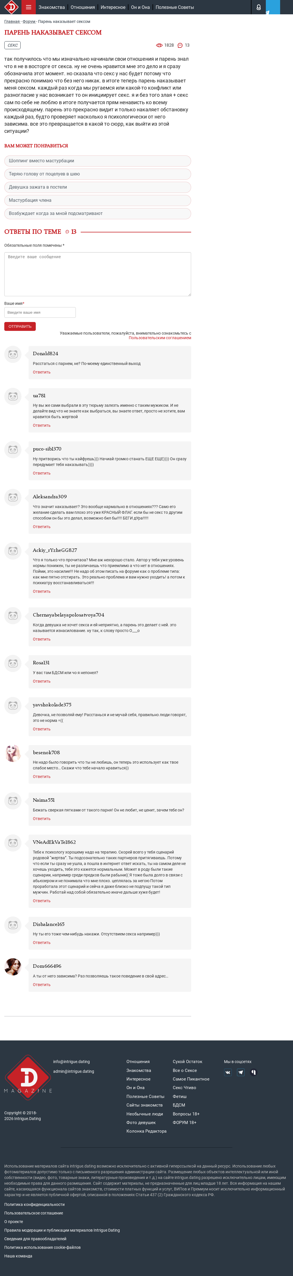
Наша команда (18, 1256)
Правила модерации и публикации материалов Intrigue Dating (62, 1230)
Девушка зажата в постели (38, 187)
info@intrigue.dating (71, 1061)
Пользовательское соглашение (33, 1213)
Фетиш (180, 1096)
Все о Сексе (185, 1070)
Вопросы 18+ (186, 1114)
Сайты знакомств (144, 1105)
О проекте (13, 1221)
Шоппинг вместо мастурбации (41, 160)
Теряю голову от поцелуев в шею (44, 174)
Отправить (20, 326)
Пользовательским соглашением (160, 337)
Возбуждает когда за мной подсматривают (56, 213)
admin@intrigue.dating (73, 1071)
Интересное (113, 7)
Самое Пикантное (191, 1079)
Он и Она (140, 7)
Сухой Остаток (187, 1061)
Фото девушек (141, 1122)
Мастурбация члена (30, 200)
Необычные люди (144, 1114)
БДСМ (179, 1105)
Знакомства (52, 7)
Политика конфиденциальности (34, 1204)
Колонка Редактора (146, 1131)
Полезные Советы (175, 7)
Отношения (83, 7)
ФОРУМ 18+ (185, 1122)
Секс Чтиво (184, 1087)
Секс (12, 45)
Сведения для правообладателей (35, 1239)
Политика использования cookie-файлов (42, 1247)
